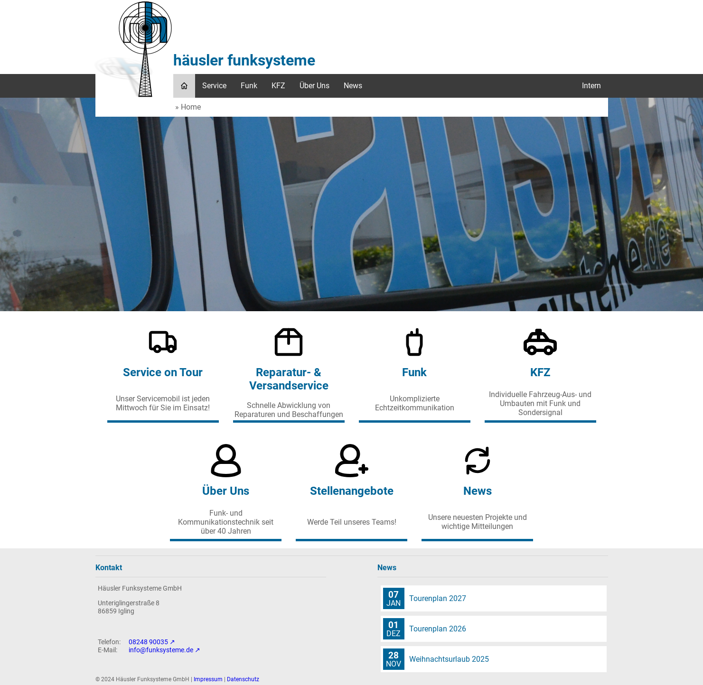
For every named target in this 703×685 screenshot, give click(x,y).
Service (214, 85)
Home (191, 106)
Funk (249, 85)
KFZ (278, 85)
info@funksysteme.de (161, 650)
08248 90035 (148, 642)
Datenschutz (243, 679)
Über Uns (314, 85)
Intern (591, 85)
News (353, 85)
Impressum (208, 679)
